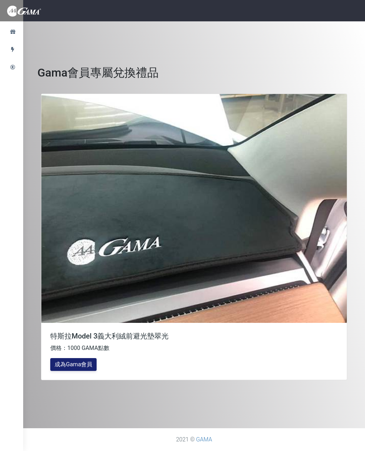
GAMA (204, 439)
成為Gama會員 (73, 364)
